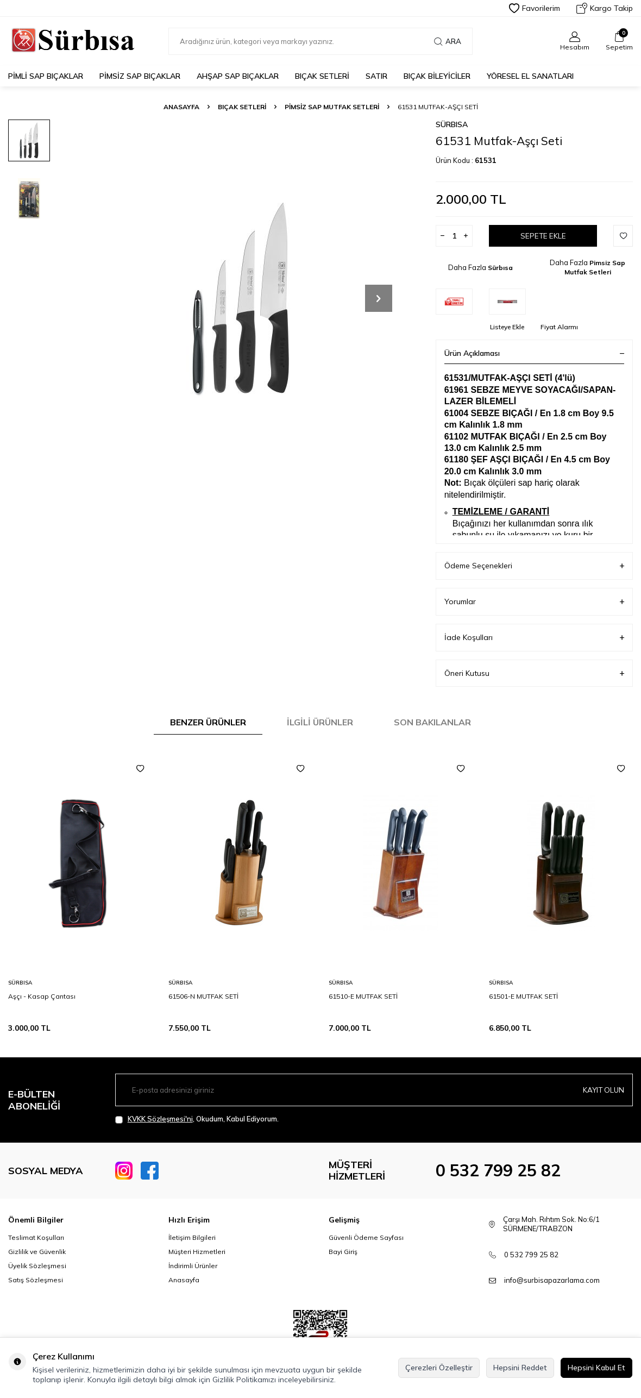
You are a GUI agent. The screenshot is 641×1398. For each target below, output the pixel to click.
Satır (376, 76)
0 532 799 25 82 (498, 1170)
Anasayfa (181, 107)
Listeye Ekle (507, 327)
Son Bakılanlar (432, 722)
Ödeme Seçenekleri (534, 566)
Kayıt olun (602, 1090)
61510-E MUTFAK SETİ (363, 996)
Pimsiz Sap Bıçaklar (139, 76)
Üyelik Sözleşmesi (37, 1266)
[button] (378, 298)
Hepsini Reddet (520, 1367)
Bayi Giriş (343, 1251)
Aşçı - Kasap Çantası (42, 996)
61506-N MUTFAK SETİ (203, 996)
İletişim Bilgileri (192, 1237)
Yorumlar (534, 602)
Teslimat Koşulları (36, 1237)
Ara (447, 41)
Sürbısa (452, 124)
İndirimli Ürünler (192, 1266)
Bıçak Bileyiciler (437, 76)
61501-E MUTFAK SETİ (523, 996)
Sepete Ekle (543, 236)
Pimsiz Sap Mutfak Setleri (332, 107)
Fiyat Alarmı (559, 327)
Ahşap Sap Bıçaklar (238, 76)
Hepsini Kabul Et (596, 1367)
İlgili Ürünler (320, 722)
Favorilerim (534, 8)
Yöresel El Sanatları (530, 76)
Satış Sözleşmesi (35, 1280)
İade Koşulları (534, 637)
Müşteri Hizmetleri (196, 1251)
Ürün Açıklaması (534, 353)
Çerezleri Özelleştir (439, 1367)
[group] (240, 298)
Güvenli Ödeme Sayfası (366, 1237)
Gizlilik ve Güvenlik (37, 1251)
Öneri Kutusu (534, 673)
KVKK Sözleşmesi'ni (160, 1118)
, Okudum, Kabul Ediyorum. (197, 1119)
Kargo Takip (604, 8)
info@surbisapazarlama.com (552, 1280)
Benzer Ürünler (208, 722)
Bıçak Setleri (322, 76)
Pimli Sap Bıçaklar (45, 76)
